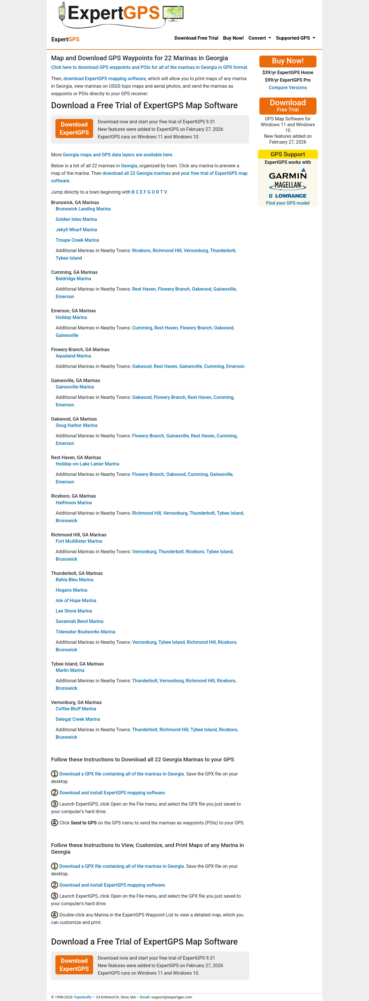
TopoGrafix (82, 997)
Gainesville (225, 289)
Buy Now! (233, 38)
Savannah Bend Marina (79, 621)
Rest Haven (143, 289)
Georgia (129, 165)
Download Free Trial (196, 38)
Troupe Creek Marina (77, 240)
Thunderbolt (222, 250)
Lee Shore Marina (74, 611)
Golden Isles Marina (76, 219)
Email (144, 997)
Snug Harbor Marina (76, 425)
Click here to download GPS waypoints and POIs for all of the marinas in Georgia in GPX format (149, 67)
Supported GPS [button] (293, 38)
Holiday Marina (71, 317)
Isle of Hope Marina (76, 600)
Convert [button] (257, 38)
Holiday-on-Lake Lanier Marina (87, 464)
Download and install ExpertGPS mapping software (112, 792)
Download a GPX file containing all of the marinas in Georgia (121, 774)
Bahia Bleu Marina (74, 579)
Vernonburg (196, 250)
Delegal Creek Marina (78, 719)
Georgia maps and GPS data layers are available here (117, 154)
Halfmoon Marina (74, 502)
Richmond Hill (167, 250)
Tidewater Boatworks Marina (85, 632)
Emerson (65, 296)
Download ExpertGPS (74, 128)
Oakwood (201, 289)
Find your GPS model (288, 203)
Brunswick (66, 520)
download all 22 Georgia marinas (137, 173)
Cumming (142, 328)
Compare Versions (288, 87)
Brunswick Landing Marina (83, 209)
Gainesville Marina (75, 387)
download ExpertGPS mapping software (105, 78)
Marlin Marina (70, 670)
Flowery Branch (174, 289)
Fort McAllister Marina (79, 541)
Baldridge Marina (73, 278)
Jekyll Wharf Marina (76, 229)
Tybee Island (69, 258)
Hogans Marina (71, 590)
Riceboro (141, 250)
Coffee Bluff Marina (76, 709)
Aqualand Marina (73, 356)
